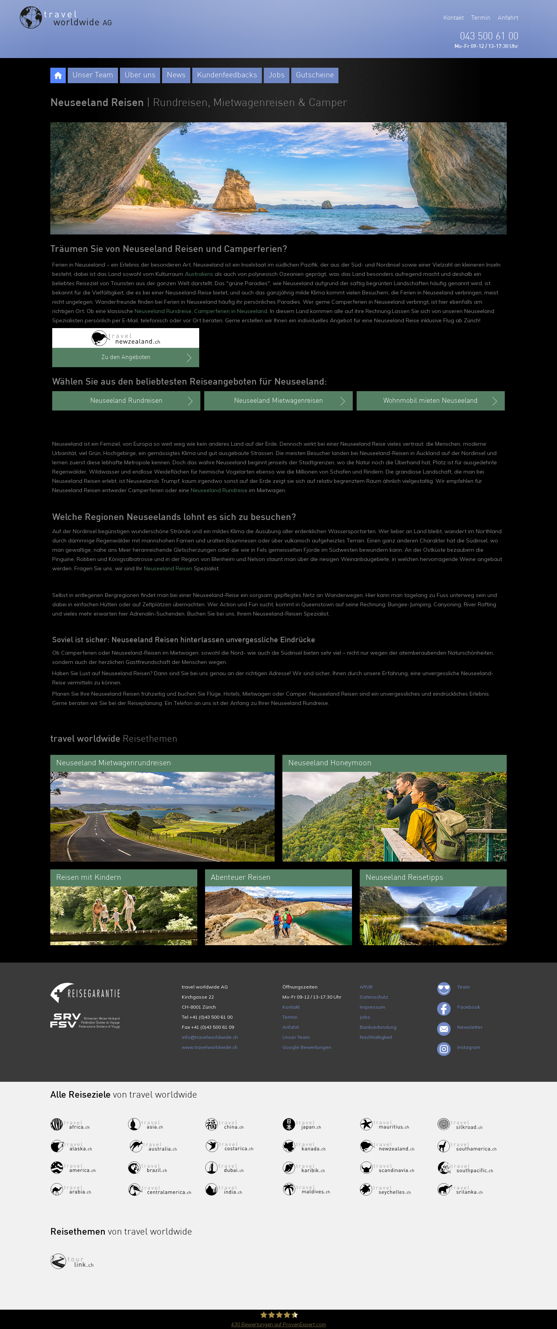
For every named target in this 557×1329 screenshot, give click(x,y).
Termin (480, 18)
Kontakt (453, 18)
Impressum (372, 1007)
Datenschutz (374, 997)
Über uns (140, 75)
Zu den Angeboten (147, 358)
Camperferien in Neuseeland (230, 311)
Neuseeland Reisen (168, 568)
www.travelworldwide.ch (209, 1047)
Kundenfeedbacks (227, 75)
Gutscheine (315, 75)
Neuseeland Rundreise (163, 311)
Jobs (276, 75)
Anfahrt (508, 18)
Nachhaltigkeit (376, 1037)
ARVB (366, 987)
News (176, 75)
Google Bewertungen (306, 1047)
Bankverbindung (378, 1027)
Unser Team (92, 75)
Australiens (199, 273)
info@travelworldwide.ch (210, 1037)
